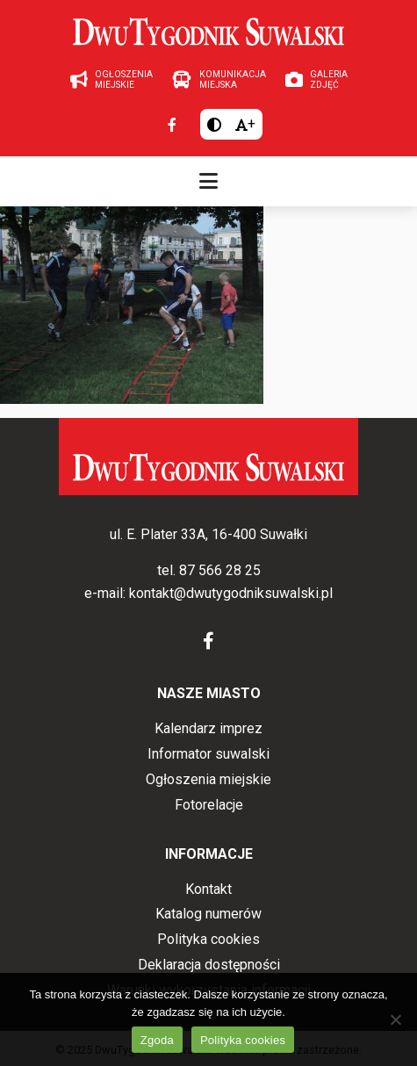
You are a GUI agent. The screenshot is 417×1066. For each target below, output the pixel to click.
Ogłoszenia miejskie (208, 779)
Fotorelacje (209, 804)
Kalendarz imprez (208, 728)
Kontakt (208, 889)
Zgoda (157, 1040)
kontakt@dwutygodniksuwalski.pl (231, 593)
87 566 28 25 (220, 570)
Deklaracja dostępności (209, 964)
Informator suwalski (208, 753)
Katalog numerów (208, 913)
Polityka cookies (208, 939)
